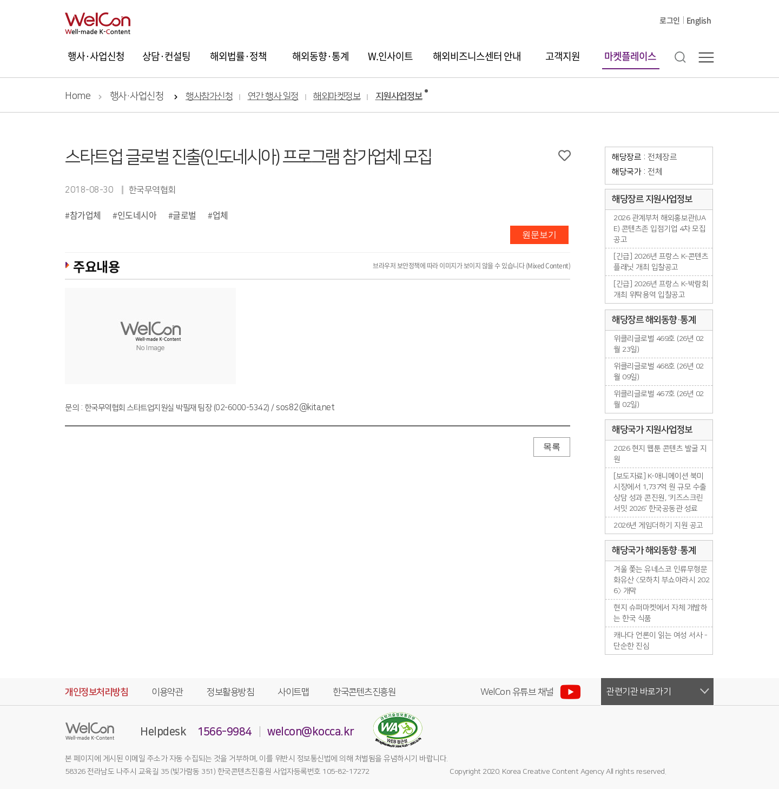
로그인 (669, 20)
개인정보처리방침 (96, 692)
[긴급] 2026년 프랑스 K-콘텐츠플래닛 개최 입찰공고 (660, 262)
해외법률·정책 (238, 56)
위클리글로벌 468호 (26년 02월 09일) (658, 372)
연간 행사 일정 (273, 96)
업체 (220, 214)
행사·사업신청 (96, 56)
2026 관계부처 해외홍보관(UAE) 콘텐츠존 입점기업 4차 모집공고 (659, 229)
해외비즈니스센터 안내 (477, 56)
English (698, 20)
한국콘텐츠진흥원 (364, 692)
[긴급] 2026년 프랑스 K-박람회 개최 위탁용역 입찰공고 (660, 289)
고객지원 (562, 56)
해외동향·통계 (320, 56)
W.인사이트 (390, 56)
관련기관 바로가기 (638, 691)
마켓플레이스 (630, 56)
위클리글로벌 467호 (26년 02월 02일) (658, 399)
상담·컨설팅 (166, 56)
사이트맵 (293, 692)
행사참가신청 (209, 96)
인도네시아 (137, 214)
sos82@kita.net (305, 407)
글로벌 (184, 214)
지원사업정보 (398, 96)
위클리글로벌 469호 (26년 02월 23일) (658, 344)
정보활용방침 (230, 692)
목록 (551, 446)
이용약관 (167, 692)
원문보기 (539, 234)
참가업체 (85, 214)
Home (77, 96)
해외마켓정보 (336, 96)
